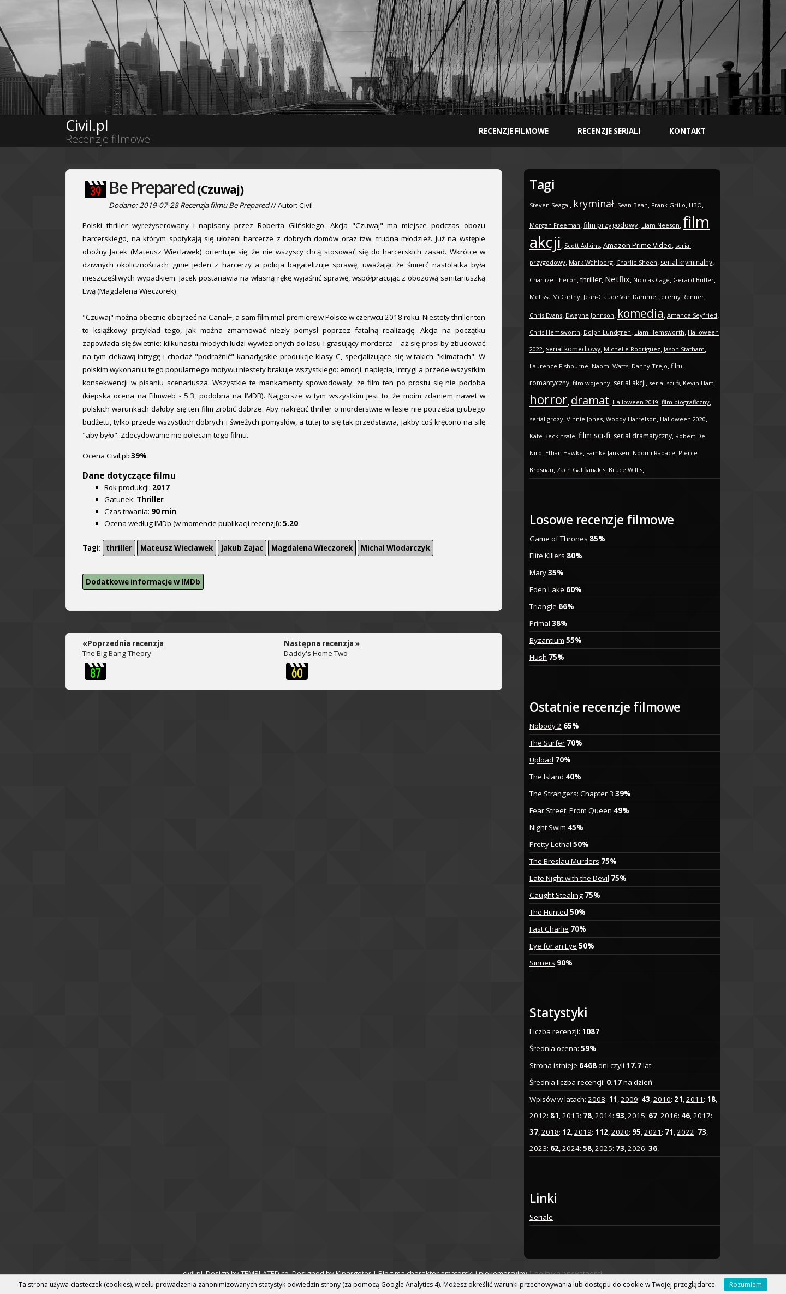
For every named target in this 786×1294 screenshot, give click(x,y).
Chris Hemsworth (554, 332)
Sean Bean (632, 205)
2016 (669, 1115)
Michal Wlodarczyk (395, 548)
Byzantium (546, 640)
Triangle (543, 606)
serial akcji (630, 382)
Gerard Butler (693, 280)
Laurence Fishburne (558, 366)
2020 (620, 1132)
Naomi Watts (610, 366)
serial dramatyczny (643, 435)
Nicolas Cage (651, 280)
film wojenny (591, 383)
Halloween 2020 (683, 419)
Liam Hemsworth (659, 332)
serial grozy (546, 419)
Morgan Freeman (554, 225)
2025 (603, 1148)
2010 (662, 1099)
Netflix (617, 278)
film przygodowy (610, 225)
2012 (538, 1115)
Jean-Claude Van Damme (619, 297)
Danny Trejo (650, 366)
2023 (538, 1148)
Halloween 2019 (635, 402)
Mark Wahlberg (591, 262)
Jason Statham (684, 349)
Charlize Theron (553, 280)
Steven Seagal (549, 205)
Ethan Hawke (564, 453)
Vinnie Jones (585, 419)
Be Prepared (152, 187)
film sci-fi (594, 435)
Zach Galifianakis (581, 470)
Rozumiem (745, 1284)
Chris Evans (545, 315)
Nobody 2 (545, 726)
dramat (590, 400)
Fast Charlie (549, 929)
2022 (685, 1132)
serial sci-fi (664, 383)
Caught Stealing (556, 895)
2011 (695, 1099)
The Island (546, 777)
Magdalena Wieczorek (312, 548)
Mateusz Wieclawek (176, 548)
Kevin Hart (698, 383)
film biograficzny (686, 402)
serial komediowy (573, 349)
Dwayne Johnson (589, 315)
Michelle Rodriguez (632, 349)
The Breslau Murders (564, 861)
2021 (653, 1132)
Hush (538, 657)
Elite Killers (547, 555)
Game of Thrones (558, 539)
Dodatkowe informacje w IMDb (143, 582)
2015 (636, 1115)
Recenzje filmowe (514, 131)
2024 (571, 1148)
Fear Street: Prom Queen (570, 810)
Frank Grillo (668, 205)
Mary (537, 572)
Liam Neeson (660, 225)
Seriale (541, 1217)
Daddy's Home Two (322, 648)
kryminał (593, 203)
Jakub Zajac (242, 548)
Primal (539, 623)
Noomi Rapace (654, 453)
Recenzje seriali (608, 131)
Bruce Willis (625, 470)
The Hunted (548, 912)
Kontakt (687, 131)
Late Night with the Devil (569, 878)
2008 (596, 1099)
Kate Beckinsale (552, 436)
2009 (629, 1099)
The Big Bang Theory (123, 648)
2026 (636, 1148)
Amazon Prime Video (637, 245)
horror (548, 399)
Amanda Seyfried (692, 315)
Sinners (542, 963)
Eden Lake (546, 589)
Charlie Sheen (636, 262)
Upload (541, 760)
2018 (550, 1132)
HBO (695, 205)
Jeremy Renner (681, 297)
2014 (603, 1115)
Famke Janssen (607, 453)
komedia (640, 313)
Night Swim (547, 827)
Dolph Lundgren (607, 332)
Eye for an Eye (553, 946)
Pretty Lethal (550, 844)
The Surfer (547, 743)
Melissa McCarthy (554, 297)
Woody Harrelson (631, 419)
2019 (583, 1132)
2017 (702, 1115)
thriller (119, 548)
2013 (571, 1115)
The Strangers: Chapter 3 (571, 793)
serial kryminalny (686, 262)
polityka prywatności (568, 1273)
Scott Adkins (582, 245)
